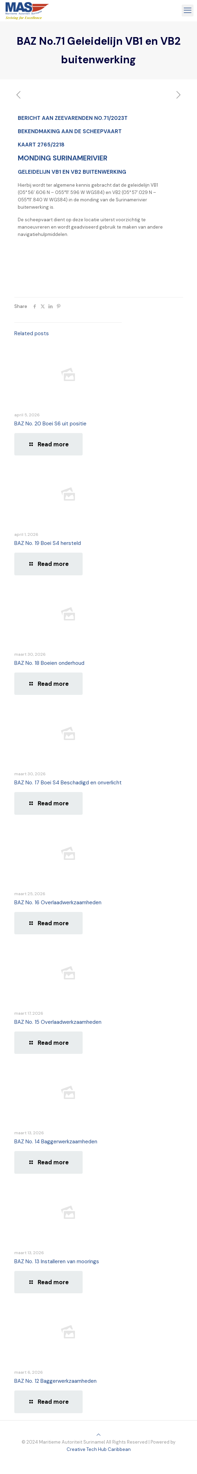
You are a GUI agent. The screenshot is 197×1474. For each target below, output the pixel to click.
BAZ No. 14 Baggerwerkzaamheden (55, 1141)
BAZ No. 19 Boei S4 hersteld (47, 543)
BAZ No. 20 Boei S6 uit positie (50, 423)
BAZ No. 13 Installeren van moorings (56, 1261)
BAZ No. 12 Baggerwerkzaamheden (55, 1381)
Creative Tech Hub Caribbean (99, 1449)
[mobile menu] (188, 10)
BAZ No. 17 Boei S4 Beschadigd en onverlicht (68, 782)
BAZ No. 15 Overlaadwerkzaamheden (57, 1022)
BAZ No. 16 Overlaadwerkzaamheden (57, 902)
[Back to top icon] (98, 1435)
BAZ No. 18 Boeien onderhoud (49, 663)
